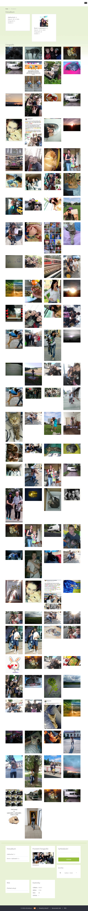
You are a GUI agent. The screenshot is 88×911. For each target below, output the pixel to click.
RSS (65, 908)
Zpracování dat (56, 908)
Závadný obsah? (44, 908)
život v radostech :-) (40, 28)
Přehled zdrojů (11, 888)
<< (60, 873)
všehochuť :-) (12, 17)
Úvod (7, 8)
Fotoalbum (36, 865)
